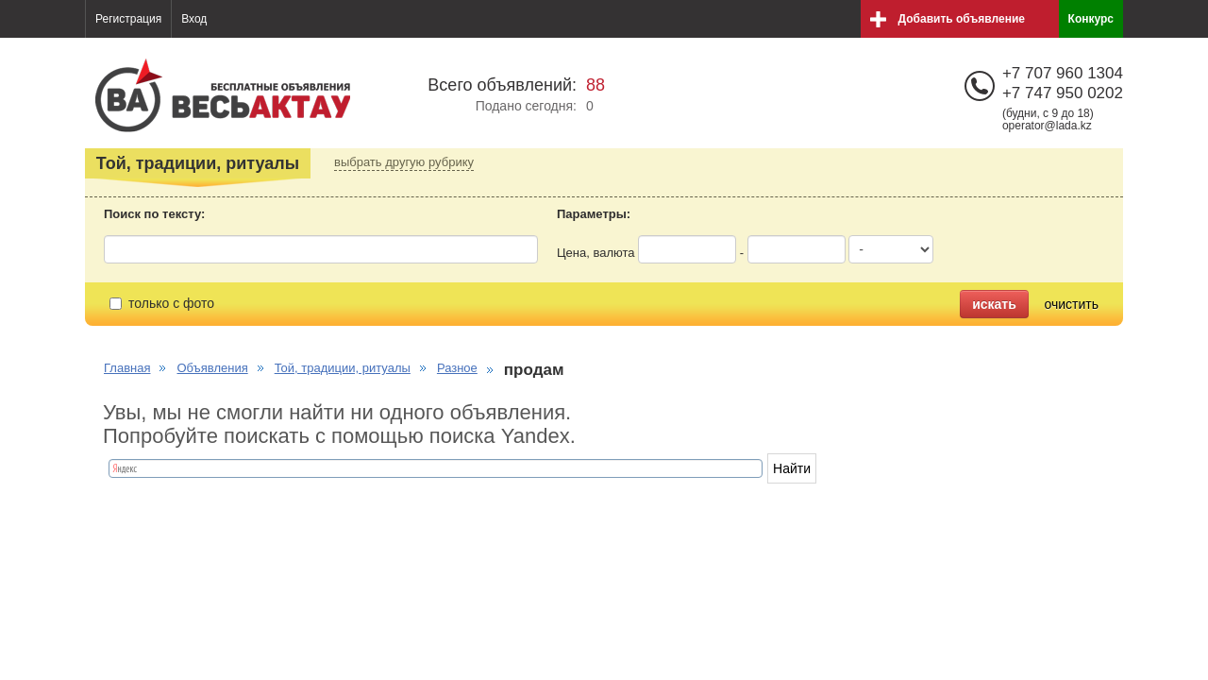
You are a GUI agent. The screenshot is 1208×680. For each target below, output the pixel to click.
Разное (457, 368)
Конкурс (1091, 19)
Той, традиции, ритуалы (343, 368)
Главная (127, 368)
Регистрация (128, 19)
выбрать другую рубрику (404, 162)
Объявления (211, 368)
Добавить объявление (961, 19)
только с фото (161, 303)
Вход (194, 19)
